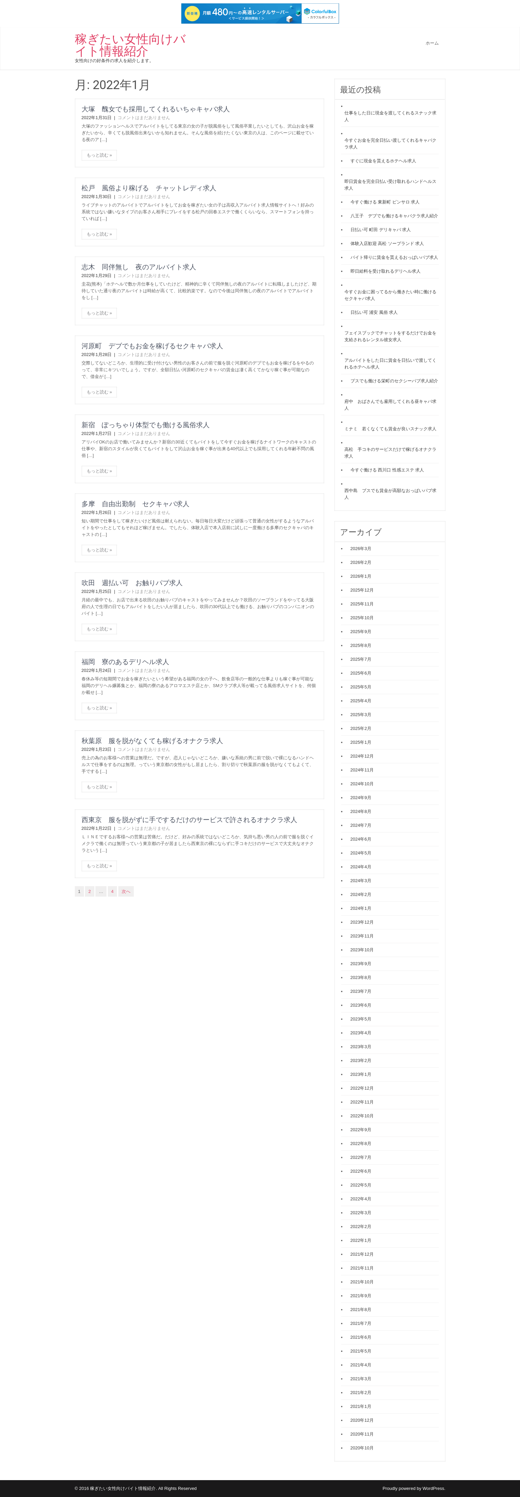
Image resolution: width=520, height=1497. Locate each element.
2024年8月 (360, 811)
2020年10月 (362, 1447)
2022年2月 (360, 1226)
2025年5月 (360, 686)
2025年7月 (360, 659)
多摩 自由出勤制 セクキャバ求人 (135, 504)
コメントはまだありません (144, 117)
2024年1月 (360, 908)
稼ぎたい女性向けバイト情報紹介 (130, 45)
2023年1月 (360, 1074)
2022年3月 (360, 1212)
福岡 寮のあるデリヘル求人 (125, 662)
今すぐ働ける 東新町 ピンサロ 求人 (385, 202)
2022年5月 (360, 1185)
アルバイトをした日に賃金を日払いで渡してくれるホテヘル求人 (390, 364)
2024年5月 (360, 852)
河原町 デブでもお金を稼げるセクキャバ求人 (152, 346)
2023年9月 (360, 963)
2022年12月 (362, 1088)
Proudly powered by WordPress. (414, 1488)
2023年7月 (360, 991)
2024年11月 (362, 769)
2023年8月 (360, 977)
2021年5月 (360, 1351)
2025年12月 (362, 590)
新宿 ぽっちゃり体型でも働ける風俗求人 (146, 425)
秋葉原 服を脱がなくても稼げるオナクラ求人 (152, 741)
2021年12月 (362, 1254)
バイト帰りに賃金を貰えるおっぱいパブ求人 (394, 257)
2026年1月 (360, 576)
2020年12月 (362, 1420)
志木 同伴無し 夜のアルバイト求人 (139, 267)
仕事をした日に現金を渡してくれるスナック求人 (390, 116)
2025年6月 (360, 673)
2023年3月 (360, 1046)
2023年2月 (360, 1060)
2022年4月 (360, 1198)
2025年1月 (360, 742)
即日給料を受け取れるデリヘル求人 (385, 271)
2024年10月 (362, 783)
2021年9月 (360, 1295)
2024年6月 (360, 839)
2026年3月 (360, 548)
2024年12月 (362, 756)
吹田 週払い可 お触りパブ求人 (132, 583)
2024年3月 (360, 880)
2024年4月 (360, 866)
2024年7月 (360, 825)
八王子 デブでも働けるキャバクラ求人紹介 (394, 215)
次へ (126, 891)
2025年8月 (360, 645)
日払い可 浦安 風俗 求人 (374, 312)
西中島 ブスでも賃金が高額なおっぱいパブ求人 (390, 494)
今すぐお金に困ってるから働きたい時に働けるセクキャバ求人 (390, 295)
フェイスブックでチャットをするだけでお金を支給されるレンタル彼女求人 (390, 336)
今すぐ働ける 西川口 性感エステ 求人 (387, 469)
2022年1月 (360, 1240)
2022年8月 (360, 1143)
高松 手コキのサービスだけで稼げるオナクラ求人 (390, 453)
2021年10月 (362, 1281)
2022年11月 (362, 1102)
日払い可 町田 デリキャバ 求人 (380, 229)
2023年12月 (362, 922)
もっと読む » (99, 155)
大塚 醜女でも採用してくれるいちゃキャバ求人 (156, 109)
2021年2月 (360, 1392)
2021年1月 (360, 1406)
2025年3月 (360, 714)
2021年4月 (360, 1364)
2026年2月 (360, 562)
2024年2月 (360, 894)
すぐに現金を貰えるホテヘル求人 (383, 160)
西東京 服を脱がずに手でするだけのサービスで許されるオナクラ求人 (189, 820)
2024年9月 (360, 797)
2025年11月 (362, 603)
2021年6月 (360, 1337)
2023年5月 (360, 1019)
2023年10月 (362, 949)
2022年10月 (362, 1115)
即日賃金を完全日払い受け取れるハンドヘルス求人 (390, 185)
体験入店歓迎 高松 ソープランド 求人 (387, 243)
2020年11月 (362, 1434)
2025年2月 (360, 728)
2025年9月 (360, 631)
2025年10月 (362, 617)
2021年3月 (360, 1378)
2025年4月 (360, 700)
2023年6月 (360, 1005)
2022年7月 (360, 1157)
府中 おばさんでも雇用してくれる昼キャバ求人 (390, 405)
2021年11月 (362, 1268)
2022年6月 (360, 1171)
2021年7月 (360, 1323)
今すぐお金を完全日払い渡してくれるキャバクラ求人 (390, 143)
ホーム (432, 43)
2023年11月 (362, 935)
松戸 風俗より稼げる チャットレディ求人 (149, 188)
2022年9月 (360, 1129)
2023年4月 (360, 1032)
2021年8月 (360, 1309)
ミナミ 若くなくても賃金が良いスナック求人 (390, 428)
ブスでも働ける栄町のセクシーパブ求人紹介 (394, 380)
